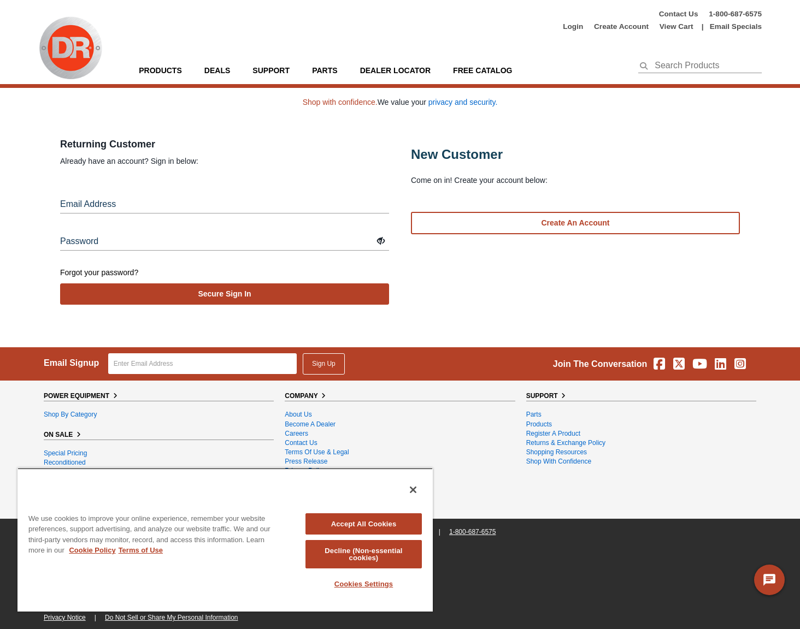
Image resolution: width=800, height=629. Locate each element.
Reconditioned (65, 462)
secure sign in (224, 293)
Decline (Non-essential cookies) (363, 554)
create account (621, 26)
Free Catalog (482, 70)
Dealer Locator (395, 70)
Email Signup (71, 362)
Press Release (306, 461)
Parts (534, 414)
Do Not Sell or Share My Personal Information (171, 617)
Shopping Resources (556, 452)
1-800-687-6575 (735, 14)
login (573, 26)
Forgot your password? (99, 272)
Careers (296, 433)
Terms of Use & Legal (317, 452)
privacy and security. (463, 102)
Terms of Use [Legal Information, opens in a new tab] (141, 550)
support (271, 70)
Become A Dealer (310, 424)
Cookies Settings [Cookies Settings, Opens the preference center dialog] (363, 584)
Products (160, 70)
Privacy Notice (65, 617)
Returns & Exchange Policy (565, 443)
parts (324, 70)
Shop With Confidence (558, 461)
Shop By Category (70, 414)
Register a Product (553, 433)
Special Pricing (65, 453)
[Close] (413, 490)
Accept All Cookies (364, 524)
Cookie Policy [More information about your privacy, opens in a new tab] (92, 550)
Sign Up (324, 363)
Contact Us (678, 14)
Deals (217, 70)
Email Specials (736, 26)
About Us (298, 414)
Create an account (576, 222)
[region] (225, 540)
